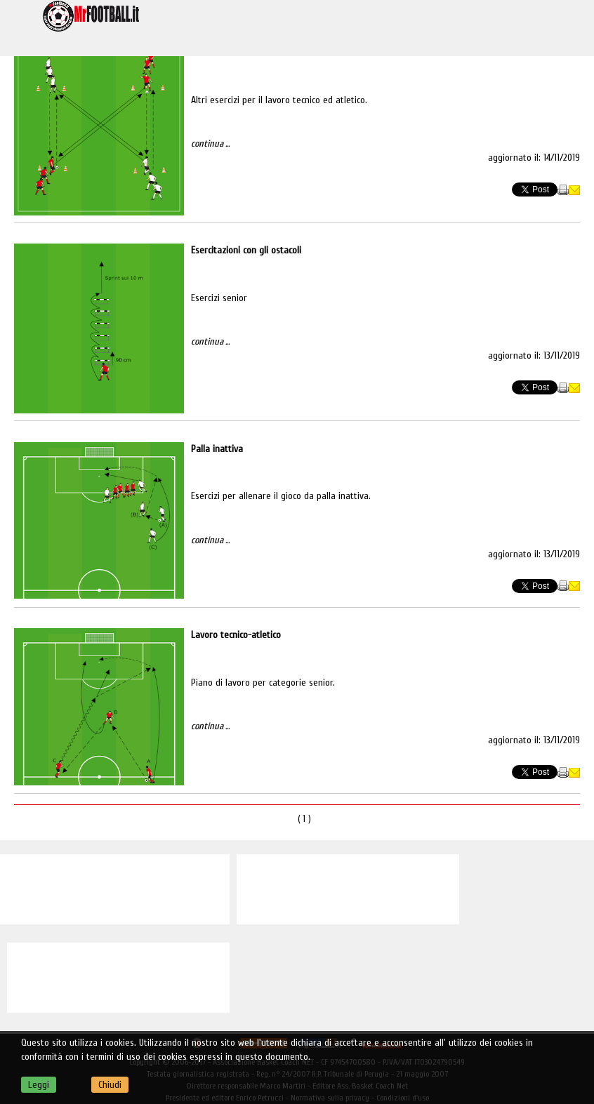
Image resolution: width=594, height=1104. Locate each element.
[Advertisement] (115, 889)
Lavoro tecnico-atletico (236, 635)
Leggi (38, 1085)
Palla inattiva (217, 449)
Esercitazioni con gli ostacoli (246, 250)
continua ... (210, 143)
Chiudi (109, 1085)
